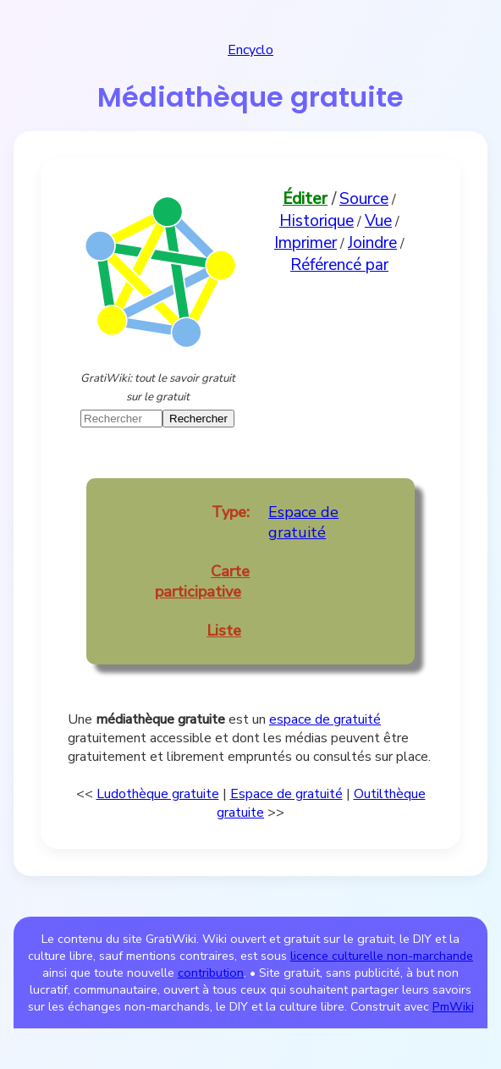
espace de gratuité (325, 719)
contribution (211, 972)
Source (363, 199)
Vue (378, 221)
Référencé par (339, 265)
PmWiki (453, 1006)
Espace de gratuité (303, 522)
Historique (316, 221)
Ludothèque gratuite (157, 794)
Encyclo (250, 50)
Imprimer (305, 243)
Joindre (372, 243)
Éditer (305, 199)
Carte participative (202, 581)
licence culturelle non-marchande (381, 955)
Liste (223, 630)
